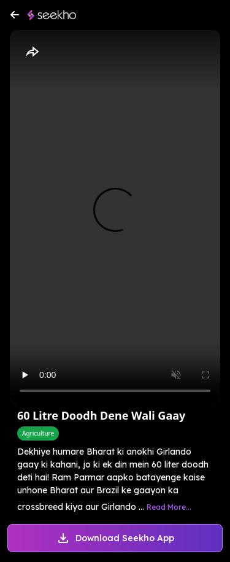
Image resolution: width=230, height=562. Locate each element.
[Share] (32, 52)
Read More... (169, 507)
